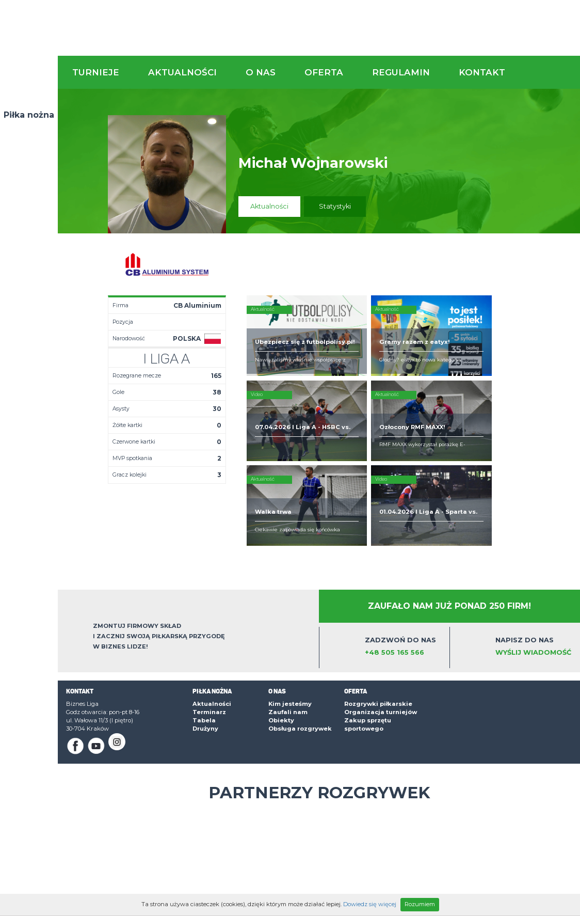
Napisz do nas (534, 582)
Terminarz (209, 647)
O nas (261, 72)
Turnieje (95, 72)
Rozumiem (420, 904)
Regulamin (401, 72)
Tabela (204, 655)
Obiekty (281, 655)
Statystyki (335, 206)
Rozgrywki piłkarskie (378, 639)
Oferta (323, 72)
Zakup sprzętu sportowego (367, 660)
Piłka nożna (29, 115)
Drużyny (205, 664)
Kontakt (482, 72)
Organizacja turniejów (380, 647)
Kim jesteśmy (290, 639)
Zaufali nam (288, 647)
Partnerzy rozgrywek (319, 728)
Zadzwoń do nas (404, 582)
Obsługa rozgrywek (300, 664)
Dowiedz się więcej (369, 904)
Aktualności (182, 72)
